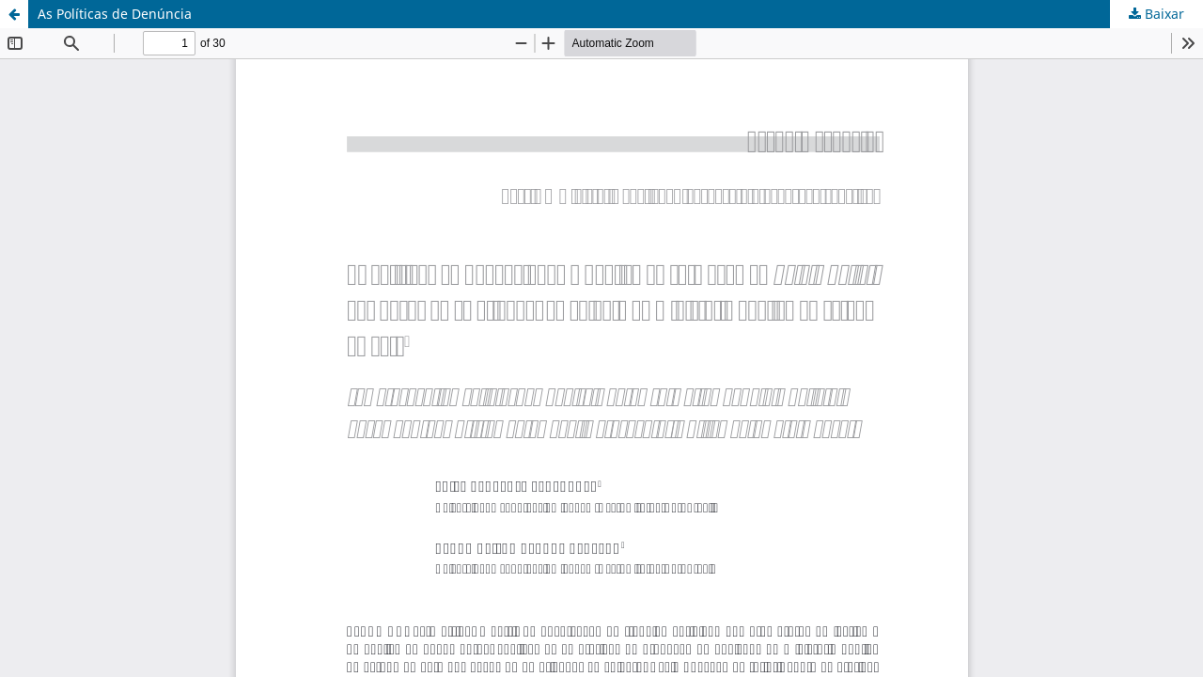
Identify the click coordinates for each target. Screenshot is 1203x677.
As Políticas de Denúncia (115, 14)
